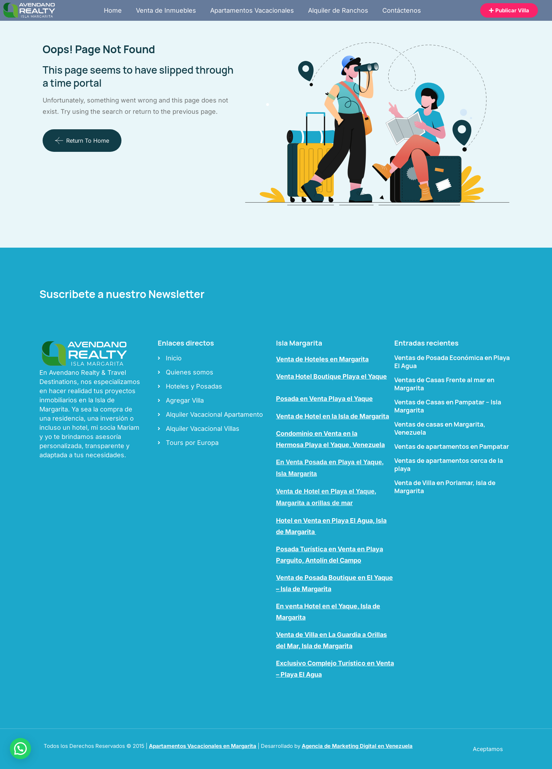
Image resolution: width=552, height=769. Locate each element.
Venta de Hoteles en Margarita (322, 359)
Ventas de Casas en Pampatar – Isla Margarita (447, 406)
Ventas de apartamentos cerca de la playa (448, 464)
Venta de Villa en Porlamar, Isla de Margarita (444, 486)
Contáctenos (401, 10)
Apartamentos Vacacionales (252, 10)
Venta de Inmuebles (166, 10)
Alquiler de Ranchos (338, 10)
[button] (20, 748)
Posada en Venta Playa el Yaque (324, 398)
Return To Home (82, 140)
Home (113, 10)
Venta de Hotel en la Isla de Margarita (332, 416)
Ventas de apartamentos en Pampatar (451, 446)
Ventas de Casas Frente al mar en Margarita (444, 384)
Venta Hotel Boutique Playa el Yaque (331, 376)
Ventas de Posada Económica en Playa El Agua (452, 361)
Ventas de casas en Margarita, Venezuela (439, 428)
